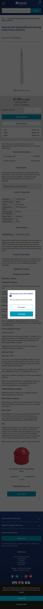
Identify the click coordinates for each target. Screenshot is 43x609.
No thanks (21, 307)
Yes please (21, 314)
